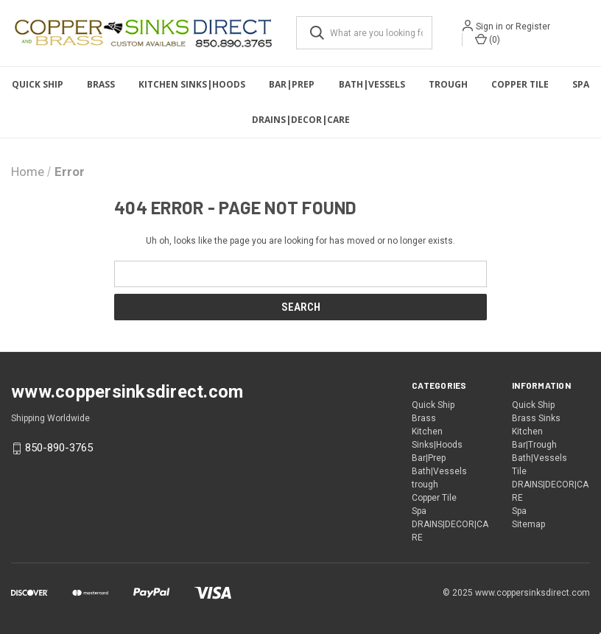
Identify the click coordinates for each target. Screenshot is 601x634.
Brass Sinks (536, 418)
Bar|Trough (534, 445)
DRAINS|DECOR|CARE (301, 119)
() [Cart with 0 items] (487, 39)
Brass (101, 84)
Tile (519, 471)
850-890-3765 (59, 447)
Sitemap (528, 524)
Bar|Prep (291, 84)
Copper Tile (520, 84)
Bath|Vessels (372, 84)
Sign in (489, 26)
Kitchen (527, 431)
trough (448, 84)
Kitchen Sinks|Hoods (191, 84)
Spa (580, 84)
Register (533, 26)
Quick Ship (37, 84)
